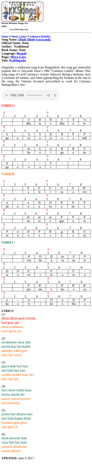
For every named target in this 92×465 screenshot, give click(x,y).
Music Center (19, 36)
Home (5, 36)
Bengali (21, 53)
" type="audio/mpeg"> (31, 95)
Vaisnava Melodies (40, 36)
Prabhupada (17, 60)
